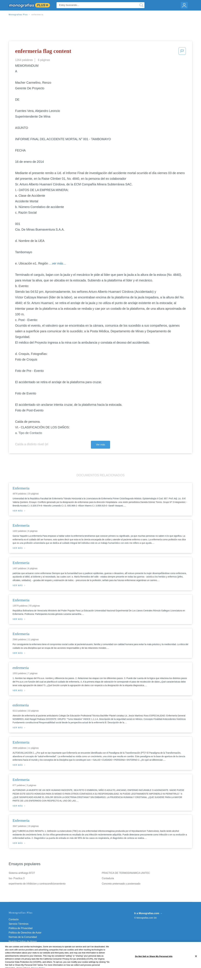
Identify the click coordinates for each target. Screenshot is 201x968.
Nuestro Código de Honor (23, 941)
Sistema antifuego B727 (22, 873)
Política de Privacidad (21, 928)
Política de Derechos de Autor (25, 932)
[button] (182, 52)
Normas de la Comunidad (23, 937)
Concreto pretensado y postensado (121, 883)
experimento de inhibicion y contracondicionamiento (37, 883)
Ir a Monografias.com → (148, 913)
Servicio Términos (18, 923)
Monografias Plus (18, 14)
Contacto (14, 919)
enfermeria (37, 14)
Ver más (100, 444)
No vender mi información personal (28, 945)
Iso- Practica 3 (16, 878)
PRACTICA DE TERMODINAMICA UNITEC (126, 873)
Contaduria (108, 878)
